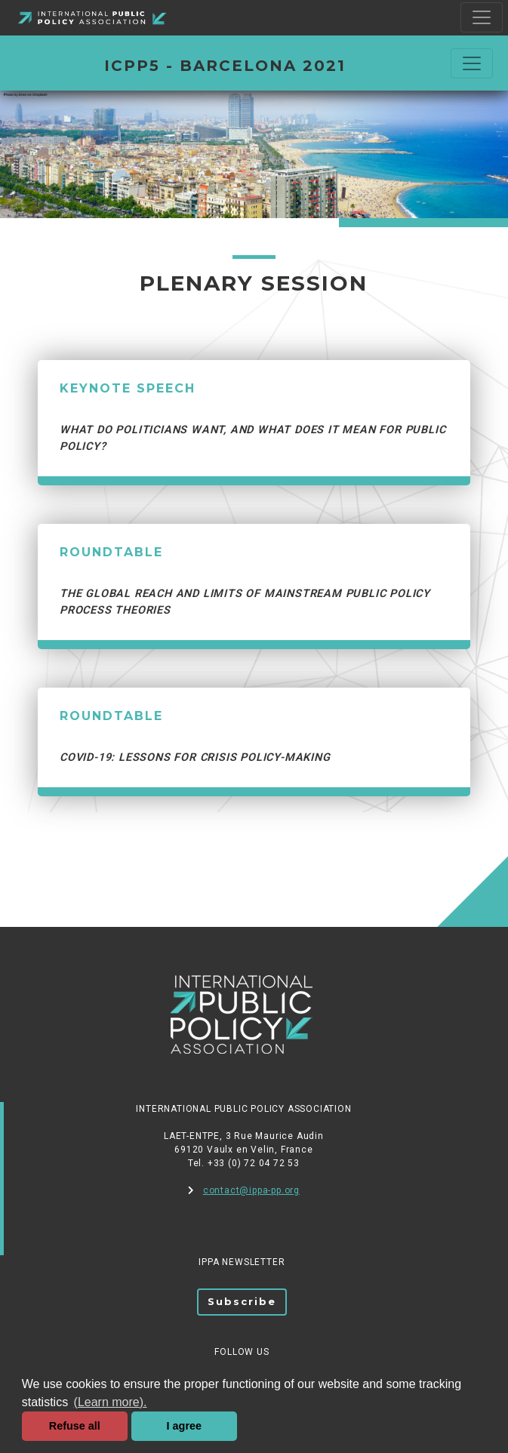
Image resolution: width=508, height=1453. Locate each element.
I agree (184, 1426)
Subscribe (242, 1301)
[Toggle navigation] (481, 17)
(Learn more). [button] (110, 1402)
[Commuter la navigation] (472, 63)
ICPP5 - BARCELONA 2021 (225, 66)
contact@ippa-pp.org (244, 1190)
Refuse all (74, 1426)
